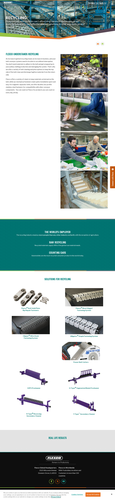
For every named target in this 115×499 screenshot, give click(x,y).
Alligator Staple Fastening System (84, 336)
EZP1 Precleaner (34, 388)
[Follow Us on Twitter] (57, 481)
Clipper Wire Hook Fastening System (31, 337)
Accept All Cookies (93, 494)
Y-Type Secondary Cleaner (84, 414)
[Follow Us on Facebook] (51, 481)
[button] (91, 3)
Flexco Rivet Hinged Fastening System (84, 309)
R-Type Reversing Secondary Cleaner (33, 414)
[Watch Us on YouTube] (63, 481)
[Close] (111, 494)
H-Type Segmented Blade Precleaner (84, 388)
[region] (57, 494)
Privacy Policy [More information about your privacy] (56, 497)
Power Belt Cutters (81, 362)
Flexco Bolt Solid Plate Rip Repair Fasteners (30, 309)
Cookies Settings (77, 494)
